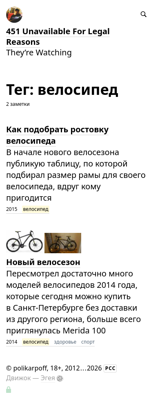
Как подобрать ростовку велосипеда (57, 135)
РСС (110, 368)
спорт (88, 341)
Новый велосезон (43, 261)
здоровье (65, 341)
